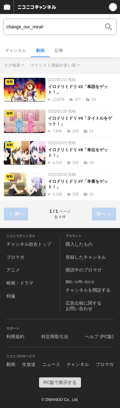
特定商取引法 (54, 336)
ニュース (51, 364)
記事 (59, 50)
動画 (40, 50)
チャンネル (15, 50)
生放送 (29, 364)
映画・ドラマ (19, 283)
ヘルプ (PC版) (99, 336)
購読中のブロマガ (83, 269)
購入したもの (79, 244)
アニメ (13, 269)
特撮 (10, 296)
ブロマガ (15, 257)
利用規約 (15, 336)
